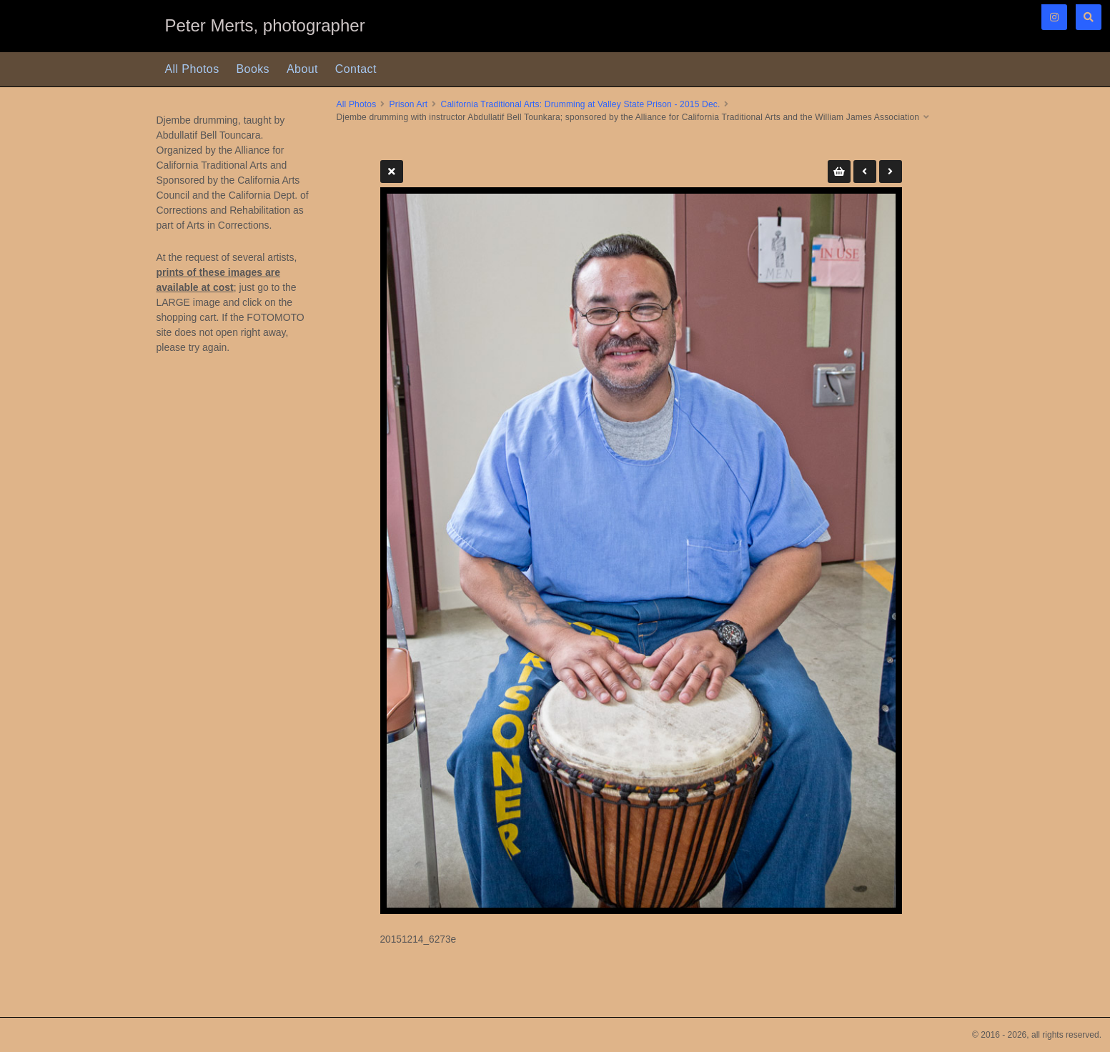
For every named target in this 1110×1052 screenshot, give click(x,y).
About (302, 69)
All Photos (192, 69)
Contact (356, 69)
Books (253, 69)
